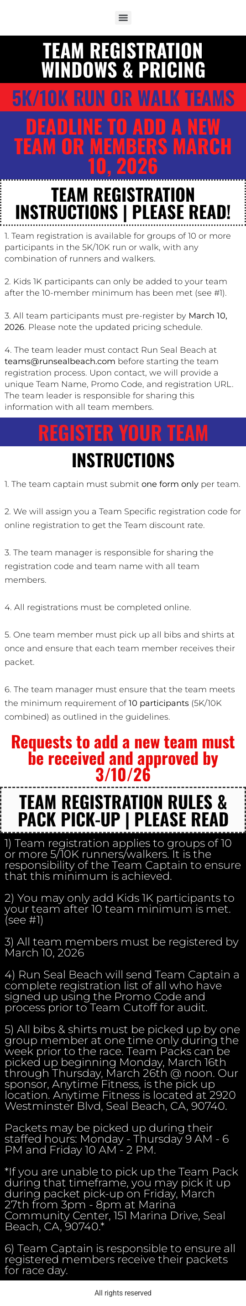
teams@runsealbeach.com (60, 361)
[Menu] (123, 18)
